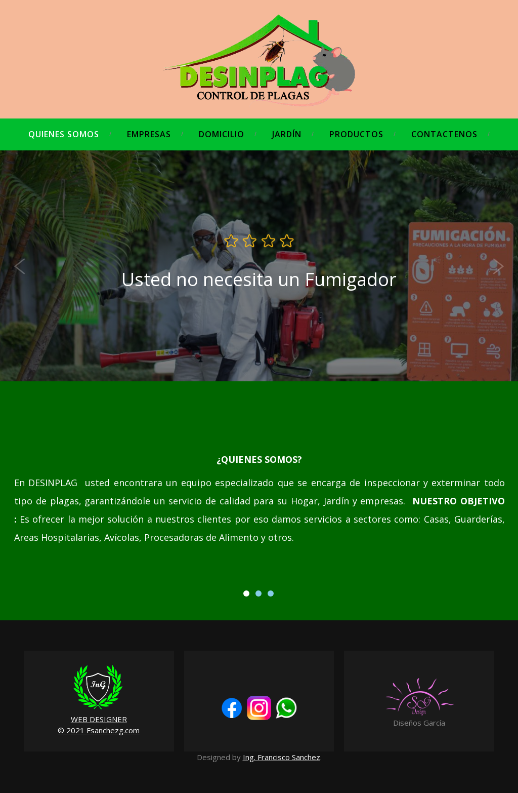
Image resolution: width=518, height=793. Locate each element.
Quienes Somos (63, 134)
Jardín (286, 134)
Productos (356, 134)
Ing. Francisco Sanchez (281, 757)
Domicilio (221, 134)
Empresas (149, 134)
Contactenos (444, 134)
